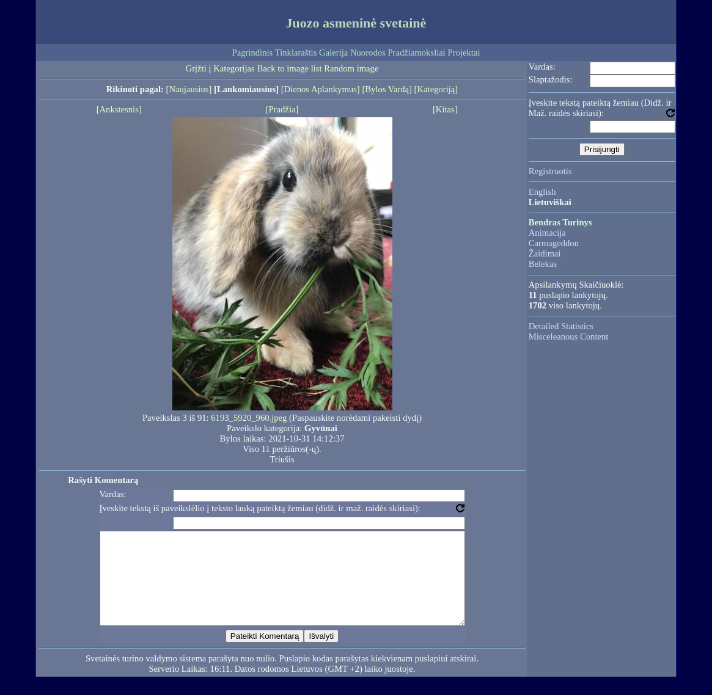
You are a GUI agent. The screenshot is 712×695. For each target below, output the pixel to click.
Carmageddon (554, 243)
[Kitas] (445, 109)
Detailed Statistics (561, 326)
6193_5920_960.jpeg (249, 418)
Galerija (333, 52)
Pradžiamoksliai (416, 52)
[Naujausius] (189, 89)
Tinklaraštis (296, 52)
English (542, 192)
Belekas (543, 264)
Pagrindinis (252, 52)
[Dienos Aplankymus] (320, 89)
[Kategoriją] (436, 89)
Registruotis (550, 171)
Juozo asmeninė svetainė (356, 23)
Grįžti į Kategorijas (220, 68)
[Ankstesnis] (119, 109)
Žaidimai (545, 253)
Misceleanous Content (569, 336)
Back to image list (289, 68)
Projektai (464, 52)
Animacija (547, 233)
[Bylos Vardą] (387, 89)
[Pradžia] (282, 109)
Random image (351, 68)
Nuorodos (368, 52)
